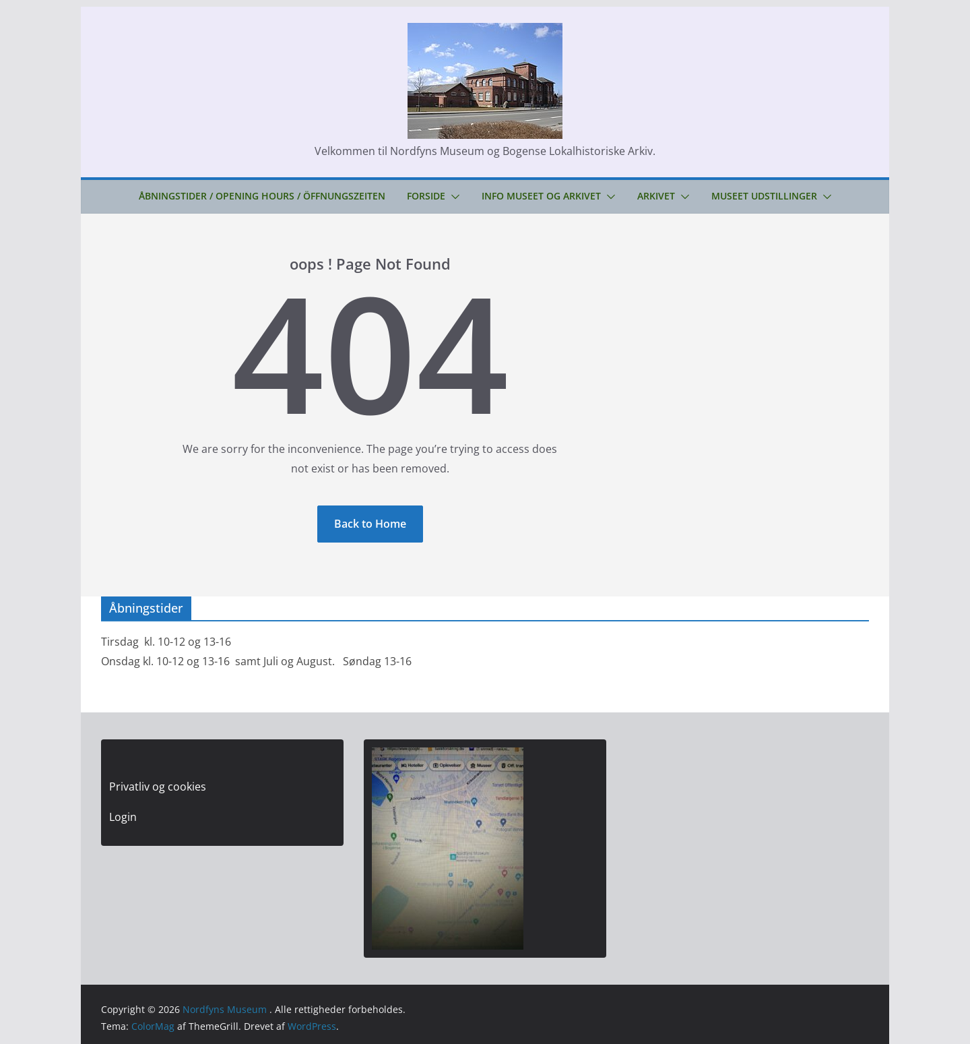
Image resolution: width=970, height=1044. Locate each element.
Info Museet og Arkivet (541, 195)
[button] (452, 197)
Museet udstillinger (764, 195)
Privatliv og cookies (157, 786)
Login (123, 816)
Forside (426, 195)
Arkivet (656, 195)
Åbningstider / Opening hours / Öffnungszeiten (262, 195)
